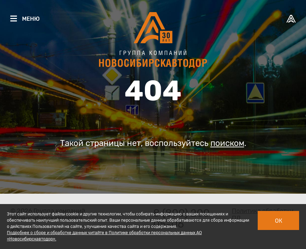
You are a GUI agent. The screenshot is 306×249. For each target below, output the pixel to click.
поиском (227, 143)
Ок (278, 221)
